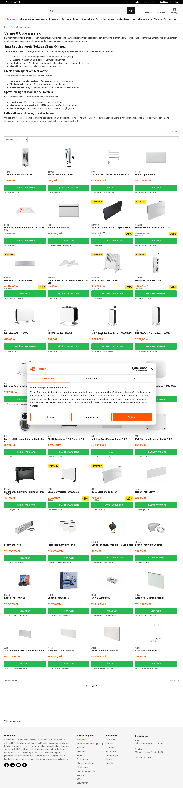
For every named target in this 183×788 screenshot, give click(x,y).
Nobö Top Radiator (145, 174)
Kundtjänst (164, 2)
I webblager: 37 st (55, 192)
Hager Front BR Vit (145, 492)
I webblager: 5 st (142, 457)
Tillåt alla (132, 417)
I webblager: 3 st (11, 245)
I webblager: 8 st (142, 563)
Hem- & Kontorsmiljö (142, 19)
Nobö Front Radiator (59, 227)
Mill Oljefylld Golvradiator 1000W (152, 333)
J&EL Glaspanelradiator (104, 492)
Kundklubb (135, 2)
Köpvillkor (174, 2)
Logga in (161, 12)
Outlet (79, 779)
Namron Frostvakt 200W (148, 280)
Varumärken (170, 19)
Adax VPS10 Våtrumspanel (149, 597)
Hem (6, 27)
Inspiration (145, 2)
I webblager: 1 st (142, 404)
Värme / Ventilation (105, 19)
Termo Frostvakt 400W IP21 (19, 174)
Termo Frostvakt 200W (60, 174)
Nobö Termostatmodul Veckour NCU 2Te (24, 229)
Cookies (109, 759)
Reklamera (111, 751)
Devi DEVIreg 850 (101, 597)
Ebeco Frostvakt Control (148, 544)
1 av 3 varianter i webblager (15, 563)
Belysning (66, 19)
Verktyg (158, 19)
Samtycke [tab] (49, 378)
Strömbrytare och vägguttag (33, 19)
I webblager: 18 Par (56, 298)
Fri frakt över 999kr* (13, 2)
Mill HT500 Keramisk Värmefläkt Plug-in (24, 440)
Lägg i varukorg (25, 187)
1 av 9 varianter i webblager (146, 192)
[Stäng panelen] (152, 369)
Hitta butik (110, 740)
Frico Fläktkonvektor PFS (61, 544)
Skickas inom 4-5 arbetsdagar (103, 563)
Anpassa (91, 417)
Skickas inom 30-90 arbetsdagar (17, 404)
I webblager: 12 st (12, 510)
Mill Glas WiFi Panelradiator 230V (109, 439)
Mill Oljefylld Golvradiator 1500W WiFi (112, 333)
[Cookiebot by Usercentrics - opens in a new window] (134, 369)
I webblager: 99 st (99, 298)
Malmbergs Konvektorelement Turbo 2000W (24, 493)
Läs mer (174, 131)
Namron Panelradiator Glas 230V (152, 227)
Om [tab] (134, 378)
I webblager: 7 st (11, 457)
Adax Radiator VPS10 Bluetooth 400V (24, 650)
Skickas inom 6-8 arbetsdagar (103, 192)
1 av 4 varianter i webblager (146, 616)
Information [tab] (91, 378)
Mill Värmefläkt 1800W (60, 333)
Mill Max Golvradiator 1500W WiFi (22, 386)
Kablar (76, 19)
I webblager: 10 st (55, 351)
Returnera (110, 747)
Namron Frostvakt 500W (105, 280)
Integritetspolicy (113, 755)
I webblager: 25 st (55, 510)
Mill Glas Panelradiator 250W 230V (153, 439)
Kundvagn (174, 12)
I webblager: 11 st (12, 192)
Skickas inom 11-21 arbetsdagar (104, 616)
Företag (155, 2)
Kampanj (97, 202)
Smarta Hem (88, 19)
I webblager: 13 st (99, 245)
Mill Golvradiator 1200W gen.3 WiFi (66, 439)
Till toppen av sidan (13, 721)
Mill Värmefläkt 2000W (16, 333)
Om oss (109, 744)
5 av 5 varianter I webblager (103, 457)
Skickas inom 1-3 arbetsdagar (60, 245)
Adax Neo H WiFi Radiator (105, 650)
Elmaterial (54, 19)
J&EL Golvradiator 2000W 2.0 (63, 492)
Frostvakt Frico (12, 544)
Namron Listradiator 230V (18, 280)
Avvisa (50, 417)
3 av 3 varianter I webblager (15, 298)
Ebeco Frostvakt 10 (58, 597)
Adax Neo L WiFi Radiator (61, 650)
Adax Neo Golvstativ (146, 650)
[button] (104, 232)
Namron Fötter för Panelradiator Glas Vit (68, 281)
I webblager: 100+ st (143, 298)
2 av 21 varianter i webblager (103, 668)
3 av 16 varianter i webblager (59, 616)
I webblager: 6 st (11, 351)
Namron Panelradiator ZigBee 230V (111, 227)
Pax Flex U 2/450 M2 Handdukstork (110, 174)
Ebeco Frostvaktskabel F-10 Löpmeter (112, 544)
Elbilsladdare (123, 19)
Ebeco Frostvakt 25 (14, 597)
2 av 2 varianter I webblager (146, 245)
